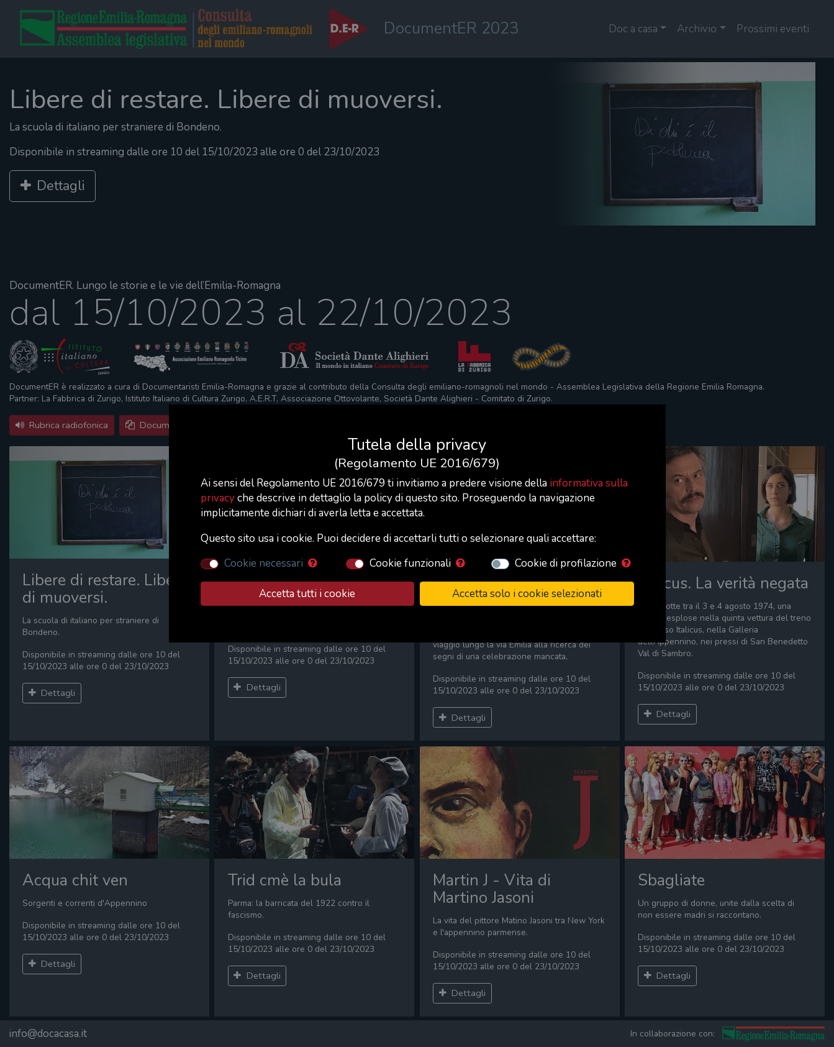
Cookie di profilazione (566, 563)
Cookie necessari (263, 563)
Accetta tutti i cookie (307, 594)
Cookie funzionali (410, 563)
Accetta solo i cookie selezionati (527, 594)
